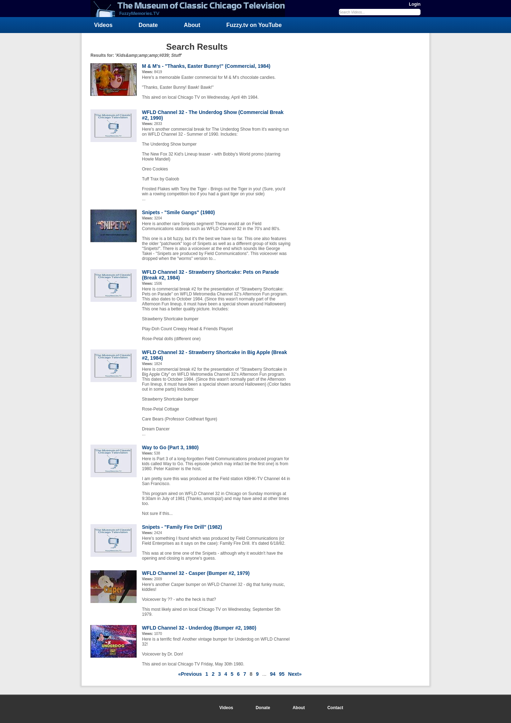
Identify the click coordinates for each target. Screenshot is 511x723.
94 (273, 674)
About (192, 25)
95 (282, 674)
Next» (295, 674)
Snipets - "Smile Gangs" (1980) (178, 212)
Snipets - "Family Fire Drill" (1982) (182, 527)
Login (415, 4)
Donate (148, 25)
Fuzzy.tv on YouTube (254, 25)
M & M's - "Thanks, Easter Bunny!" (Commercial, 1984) (206, 66)
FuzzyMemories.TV (190, 8)
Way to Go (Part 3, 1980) (170, 447)
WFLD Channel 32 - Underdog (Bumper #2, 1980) (199, 628)
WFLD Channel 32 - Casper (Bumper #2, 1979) (195, 573)
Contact (335, 707)
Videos (103, 25)
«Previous (190, 674)
